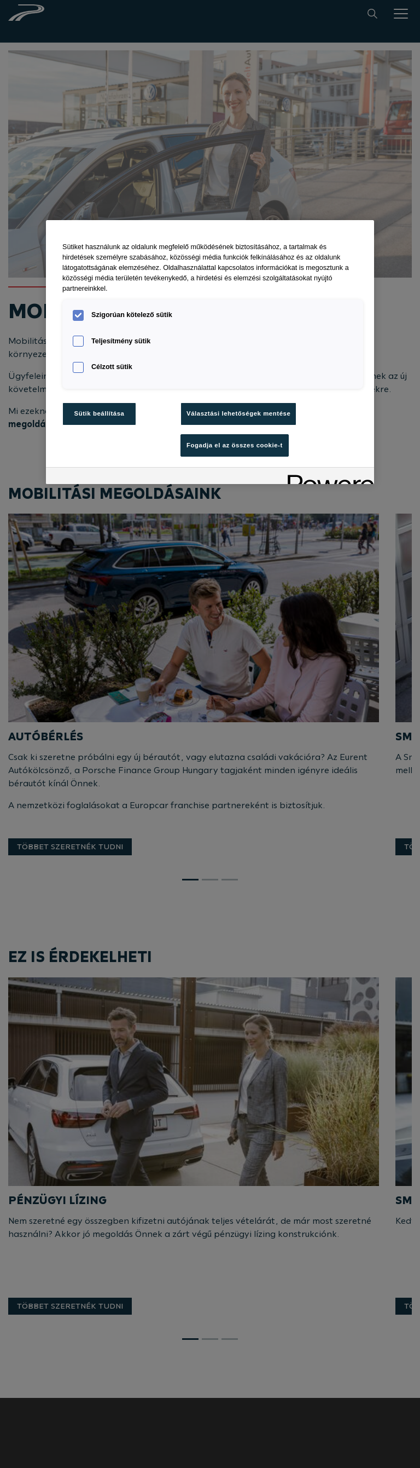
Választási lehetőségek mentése (238, 413)
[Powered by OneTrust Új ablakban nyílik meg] (327, 477)
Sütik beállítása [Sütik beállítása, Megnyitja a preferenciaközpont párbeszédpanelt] (99, 413)
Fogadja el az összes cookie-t (234, 445)
